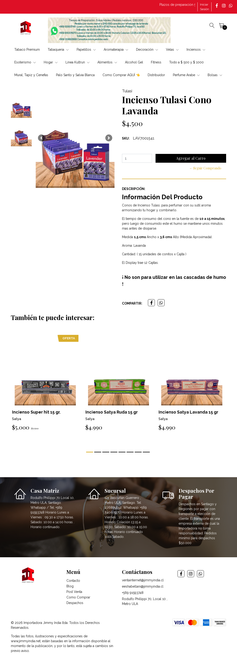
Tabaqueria (58, 49)
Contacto (73, 580)
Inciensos (196, 49)
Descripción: (133, 189)
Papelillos (86, 49)
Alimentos (107, 62)
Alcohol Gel (134, 62)
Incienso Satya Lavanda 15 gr (188, 412)
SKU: (126, 138)
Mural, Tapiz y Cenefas (31, 75)
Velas (172, 49)
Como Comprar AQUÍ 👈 (121, 75)
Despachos (74, 603)
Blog (70, 586)
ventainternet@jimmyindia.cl (143, 580)
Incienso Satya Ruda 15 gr (111, 412)
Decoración (147, 49)
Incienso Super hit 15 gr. (36, 412)
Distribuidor (156, 75)
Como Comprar (78, 597)
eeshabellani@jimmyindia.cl (142, 586)
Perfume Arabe (186, 75)
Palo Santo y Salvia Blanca (75, 75)
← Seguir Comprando (205, 168)
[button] (41, 138)
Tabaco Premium (27, 49)
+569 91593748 (132, 593)
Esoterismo (25, 62)
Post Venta (74, 592)
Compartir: (132, 303)
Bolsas (215, 75)
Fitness (156, 62)
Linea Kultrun (77, 62)
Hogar (51, 62)
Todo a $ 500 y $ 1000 (186, 62)
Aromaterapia (116, 49)
